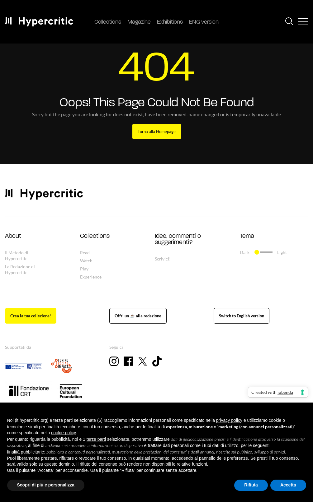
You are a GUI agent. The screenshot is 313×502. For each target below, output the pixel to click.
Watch (86, 260)
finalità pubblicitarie (25, 451)
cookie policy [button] (63, 432)
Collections (107, 22)
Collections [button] (95, 236)
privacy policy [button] (229, 420)
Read (85, 252)
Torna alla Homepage (157, 131)
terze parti (96, 439)
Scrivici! (163, 258)
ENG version (204, 22)
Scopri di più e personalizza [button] (45, 484)
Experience (91, 276)
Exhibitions (170, 22)
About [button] (13, 236)
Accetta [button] (288, 484)
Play (84, 268)
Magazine (139, 22)
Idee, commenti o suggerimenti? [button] (178, 239)
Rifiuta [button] (251, 484)
